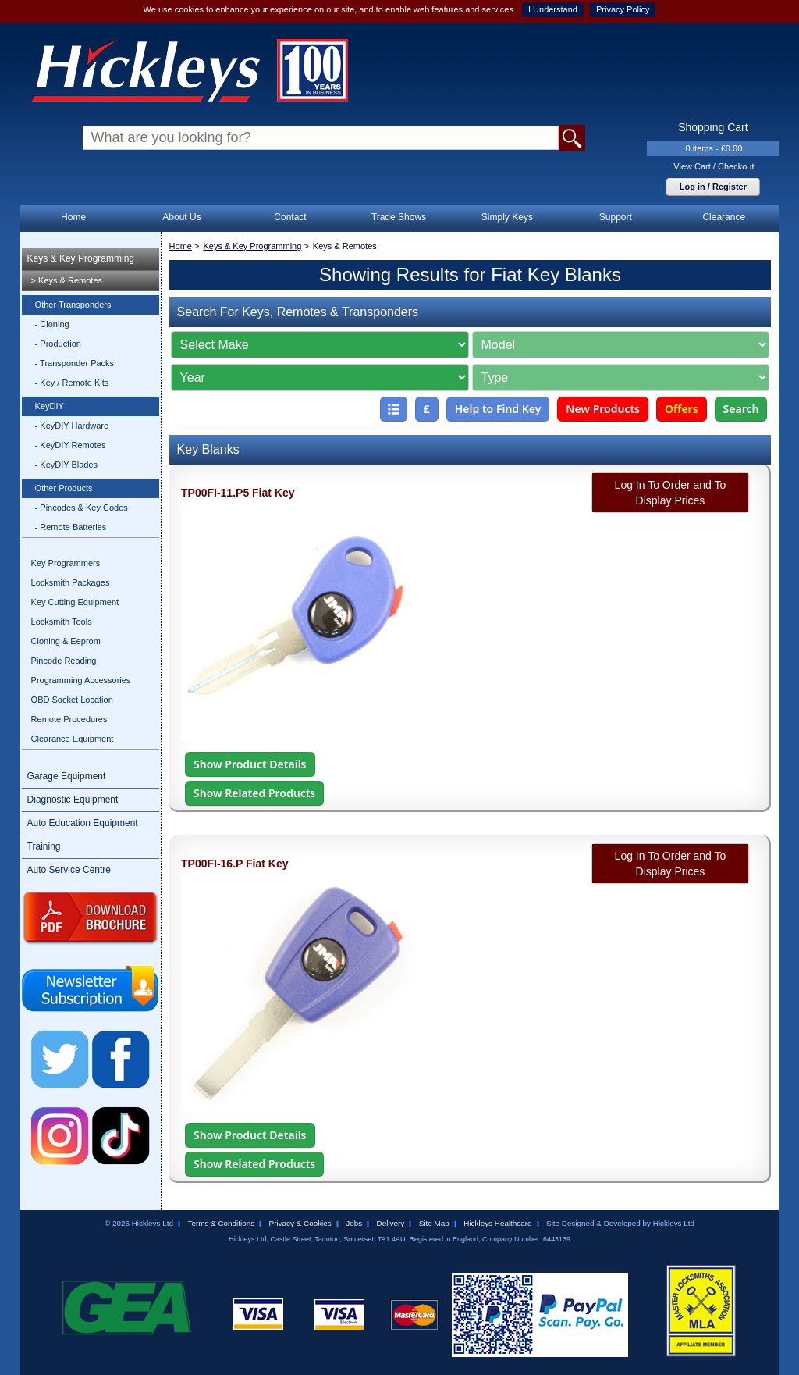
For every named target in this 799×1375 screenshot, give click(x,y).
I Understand (552, 9)
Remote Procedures (69, 719)
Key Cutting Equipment (75, 602)
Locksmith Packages (70, 582)
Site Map (434, 1223)
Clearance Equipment (72, 738)
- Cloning (52, 324)
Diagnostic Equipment (73, 799)
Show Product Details (250, 764)
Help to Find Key (498, 408)
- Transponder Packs (75, 363)
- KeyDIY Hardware (72, 425)
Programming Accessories (81, 680)
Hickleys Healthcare (497, 1223)
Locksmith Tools (61, 621)
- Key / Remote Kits (72, 382)
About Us (181, 217)
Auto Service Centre (69, 869)
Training (44, 846)
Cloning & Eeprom (66, 641)
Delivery (391, 1223)
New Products (603, 408)
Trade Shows (398, 217)
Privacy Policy (622, 9)
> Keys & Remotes (66, 280)
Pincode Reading (64, 660)
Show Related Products (254, 792)
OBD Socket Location (72, 699)
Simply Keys (507, 217)
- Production (58, 343)
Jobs (354, 1223)
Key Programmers (66, 563)
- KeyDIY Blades (66, 464)
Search (741, 408)
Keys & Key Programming (80, 258)
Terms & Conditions (220, 1223)
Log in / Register (713, 186)
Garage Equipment (66, 776)
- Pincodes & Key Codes (81, 507)
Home (73, 217)
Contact (290, 217)
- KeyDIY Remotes (70, 445)
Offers (681, 408)
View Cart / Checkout (713, 166)
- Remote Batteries (71, 527)
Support (615, 217)
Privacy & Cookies (300, 1223)
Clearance (723, 217)
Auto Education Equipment (82, 823)
